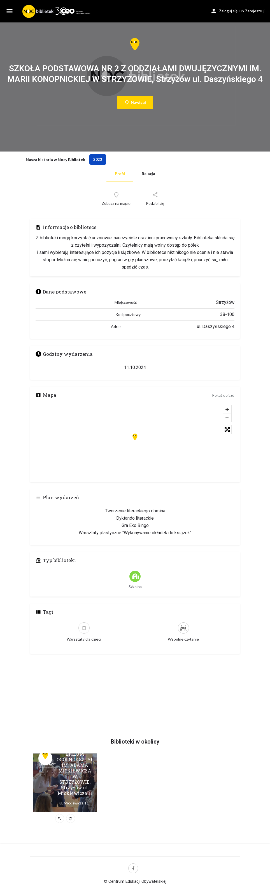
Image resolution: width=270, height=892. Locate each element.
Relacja (148, 173)
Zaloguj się (228, 10)
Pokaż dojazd (223, 395)
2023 (97, 159)
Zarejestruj (254, 10)
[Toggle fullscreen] (227, 429)
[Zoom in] (227, 409)
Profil (120, 173)
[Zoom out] (227, 418)
